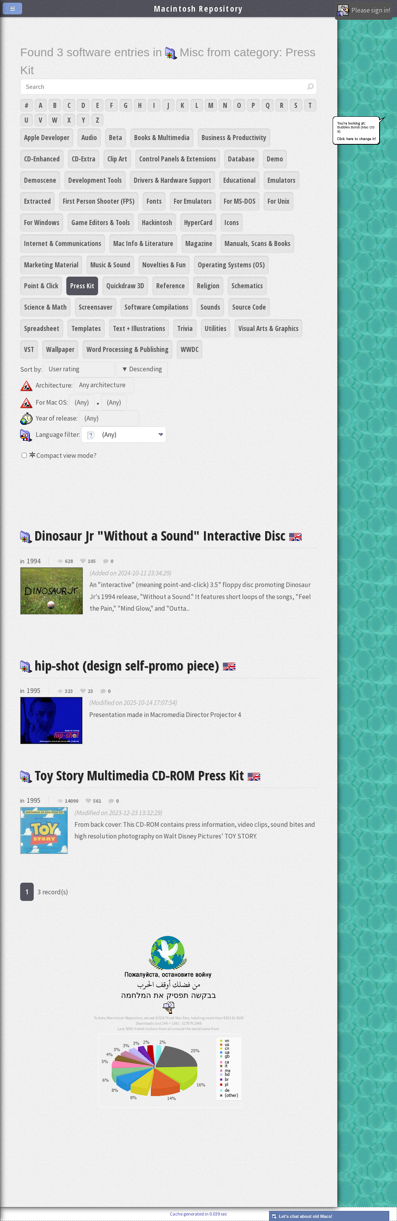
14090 (71, 801)
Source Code (249, 307)
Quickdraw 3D (125, 285)
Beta (115, 137)
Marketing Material (51, 264)
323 (69, 691)
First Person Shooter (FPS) (99, 201)
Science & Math (45, 307)
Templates (86, 328)
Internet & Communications (62, 243)
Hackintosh (157, 222)
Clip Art (117, 158)
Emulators (281, 180)
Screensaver (95, 307)
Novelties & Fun (164, 264)
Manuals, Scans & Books (257, 243)
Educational (239, 180)
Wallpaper (60, 349)
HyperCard (198, 222)
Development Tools (95, 180)
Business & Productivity (234, 137)
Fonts (154, 201)
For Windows (41, 222)
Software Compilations (156, 307)
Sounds (210, 307)
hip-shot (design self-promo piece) (128, 665)
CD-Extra (83, 158)
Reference (170, 285)
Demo (275, 158)
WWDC (189, 349)
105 (92, 561)
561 (97, 801)
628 (69, 561)
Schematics (247, 285)
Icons (231, 222)
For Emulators (193, 201)
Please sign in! (363, 11)
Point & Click (41, 285)
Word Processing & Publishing (127, 349)
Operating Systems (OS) (231, 264)
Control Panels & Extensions (177, 158)
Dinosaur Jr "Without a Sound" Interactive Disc (161, 535)
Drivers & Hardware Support (172, 180)
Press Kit (82, 285)
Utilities (215, 328)
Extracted (37, 201)
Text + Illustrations (139, 328)
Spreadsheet (41, 328)
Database (241, 158)
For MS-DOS (239, 201)
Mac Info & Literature (143, 243)
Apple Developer (46, 137)
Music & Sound (110, 264)
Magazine (198, 243)
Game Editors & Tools (100, 222)
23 (90, 691)
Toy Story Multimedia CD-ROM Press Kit (140, 775)
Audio (89, 137)
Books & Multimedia (162, 137)
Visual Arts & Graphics (268, 328)
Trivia (185, 328)
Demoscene (40, 180)
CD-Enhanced (42, 158)
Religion (208, 285)
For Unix (279, 201)
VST (29, 349)
